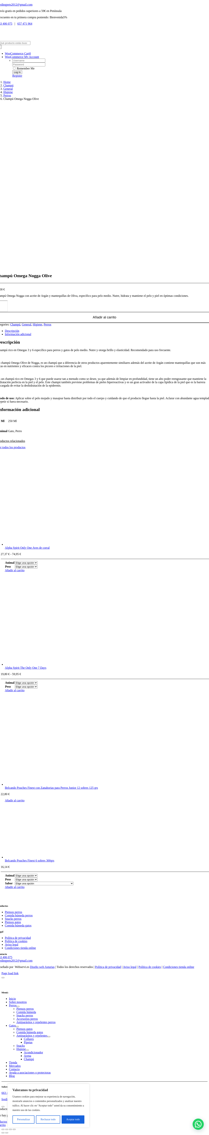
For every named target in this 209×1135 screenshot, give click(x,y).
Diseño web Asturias (42, 967)
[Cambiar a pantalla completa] (6, 1129)
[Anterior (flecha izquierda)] (2, 1132)
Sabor (9, 883)
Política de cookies (149, 967)
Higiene (37, 324)
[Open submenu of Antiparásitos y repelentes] (48, 1036)
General (26, 324)
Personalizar (23, 1119)
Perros (47, 324)
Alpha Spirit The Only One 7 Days (25, 667)
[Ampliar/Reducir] (2, 1129)
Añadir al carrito (15, 570)
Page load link (10, 973)
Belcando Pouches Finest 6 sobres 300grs (29, 860)
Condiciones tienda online (178, 967)
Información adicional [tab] (18, 334)
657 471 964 (24, 23)
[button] (198, 1124)
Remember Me (24, 68)
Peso (8, 566)
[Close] (2, 977)
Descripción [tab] (12, 330)
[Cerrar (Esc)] (14, 1129)
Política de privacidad (108, 967)
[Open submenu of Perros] (18, 1006)
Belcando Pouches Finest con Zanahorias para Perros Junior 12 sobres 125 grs (51, 787)
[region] (48, 1106)
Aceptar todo (73, 1119)
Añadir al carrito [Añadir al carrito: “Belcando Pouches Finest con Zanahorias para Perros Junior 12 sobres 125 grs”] (15, 800)
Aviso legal (129, 967)
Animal (10, 562)
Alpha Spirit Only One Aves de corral (27, 547)
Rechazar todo (48, 1119)
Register (17, 75)
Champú (15, 324)
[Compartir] (10, 1129)
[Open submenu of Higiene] (27, 1050)
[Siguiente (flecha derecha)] (6, 1132)
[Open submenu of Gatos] (17, 1026)
